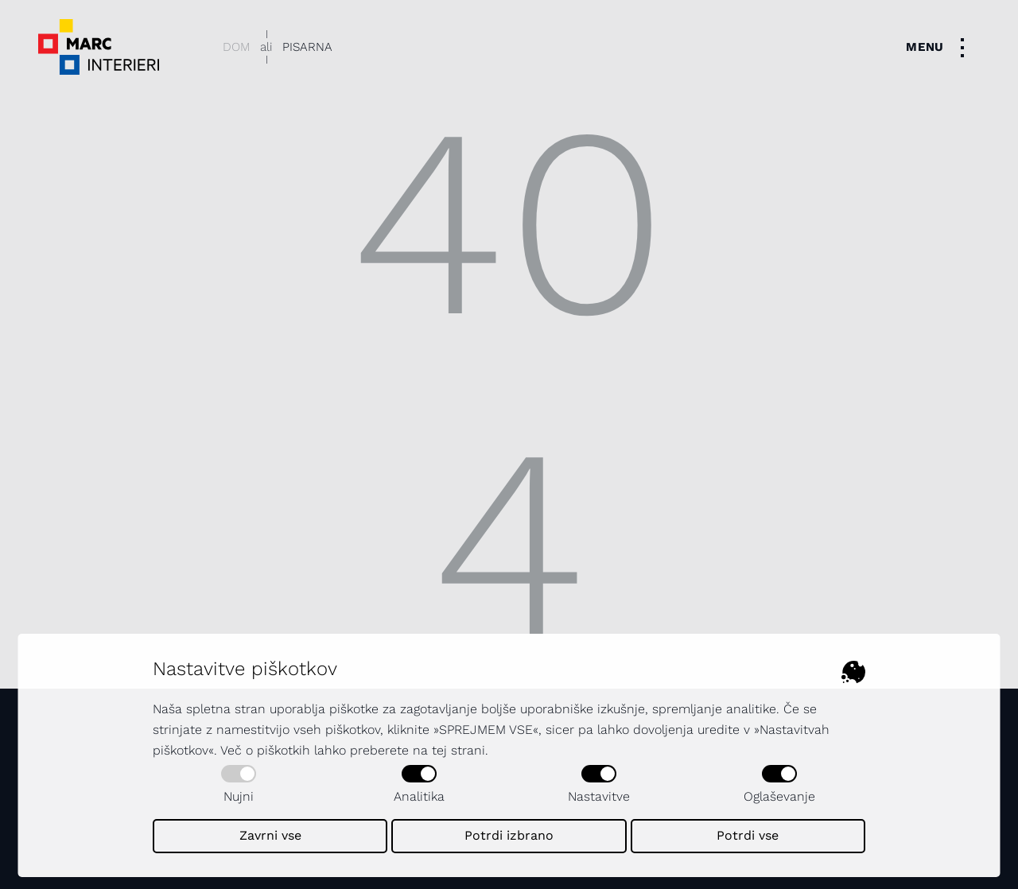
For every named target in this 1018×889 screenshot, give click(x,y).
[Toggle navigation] (939, 47)
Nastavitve (599, 784)
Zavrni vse (270, 835)
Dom (236, 47)
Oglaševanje (779, 784)
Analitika (419, 784)
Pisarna (307, 47)
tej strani (458, 750)
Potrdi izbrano (509, 835)
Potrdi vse (748, 835)
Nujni (238, 784)
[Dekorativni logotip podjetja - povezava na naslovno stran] (98, 47)
